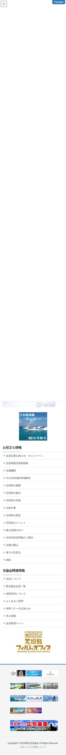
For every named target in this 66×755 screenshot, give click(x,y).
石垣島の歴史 (13, 515)
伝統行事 (11, 507)
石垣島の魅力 (13, 492)
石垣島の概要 (13, 485)
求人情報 (11, 615)
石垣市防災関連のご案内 (19, 537)
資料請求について (16, 593)
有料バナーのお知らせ (18, 608)
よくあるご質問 (14, 601)
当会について (13, 578)
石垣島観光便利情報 (17, 463)
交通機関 (11, 470)
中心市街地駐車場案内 (18, 478)
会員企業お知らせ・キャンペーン (24, 455)
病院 (8, 559)
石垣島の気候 (13, 500)
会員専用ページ (14, 623)
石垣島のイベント (16, 522)
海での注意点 (13, 552)
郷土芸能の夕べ (14, 530)
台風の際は (12, 545)
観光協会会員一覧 (16, 586)
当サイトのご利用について (33, 747)
